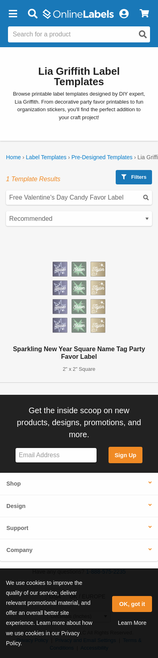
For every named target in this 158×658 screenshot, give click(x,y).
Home (13, 157)
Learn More (132, 623)
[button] (12, 14)
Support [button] (17, 528)
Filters (133, 177)
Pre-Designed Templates (101, 157)
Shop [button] (13, 483)
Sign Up (125, 455)
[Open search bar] (32, 14)
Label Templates (46, 157)
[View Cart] (144, 14)
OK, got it (132, 604)
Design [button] (16, 506)
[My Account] (124, 14)
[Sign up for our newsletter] (56, 455)
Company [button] (19, 550)
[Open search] (143, 34)
